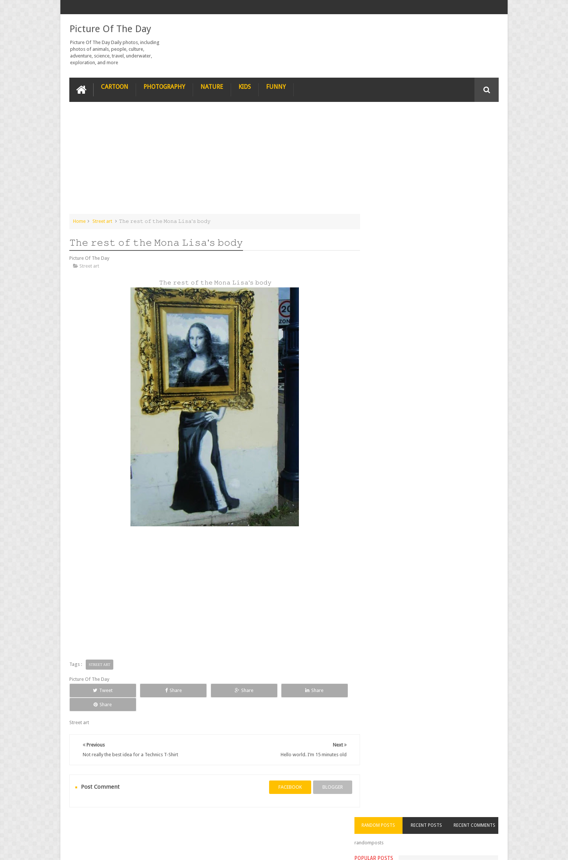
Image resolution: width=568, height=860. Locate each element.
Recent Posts (434, 117)
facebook (282, 773)
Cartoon (114, 86)
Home (79, 221)
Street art (102, 221)
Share (153, 690)
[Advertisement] (211, 161)
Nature (212, 86)
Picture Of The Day (110, 28)
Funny (276, 86)
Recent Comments (477, 117)
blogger (325, 773)
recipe (83, 825)
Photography (164, 86)
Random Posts (391, 117)
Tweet (96, 690)
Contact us (480, 826)
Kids (245, 86)
